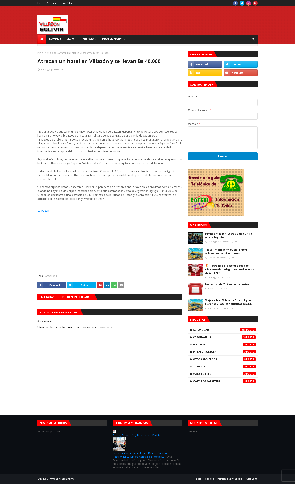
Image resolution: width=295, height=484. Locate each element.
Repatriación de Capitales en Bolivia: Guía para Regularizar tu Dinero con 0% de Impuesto (141, 454)
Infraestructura (224, 351)
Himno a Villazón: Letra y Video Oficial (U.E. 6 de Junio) (229, 235)
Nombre (192, 96)
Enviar (222, 156)
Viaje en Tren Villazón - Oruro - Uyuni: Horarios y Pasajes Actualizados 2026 (228, 302)
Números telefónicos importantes (227, 284)
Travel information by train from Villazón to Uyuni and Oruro (226, 251)
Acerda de (52, 3)
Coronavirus (224, 337)
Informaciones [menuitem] (112, 39)
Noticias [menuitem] (55, 39)
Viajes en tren (224, 373)
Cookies (209, 478)
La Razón (43, 210)
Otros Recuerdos (224, 359)
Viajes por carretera (224, 381)
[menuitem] (41, 39)
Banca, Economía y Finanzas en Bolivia (136, 435)
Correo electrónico (199, 110)
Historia (224, 344)
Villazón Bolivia (67, 478)
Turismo (224, 366)
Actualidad (50, 53)
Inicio (40, 3)
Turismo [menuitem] (88, 39)
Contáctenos (68, 3)
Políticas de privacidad (229, 478)
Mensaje (194, 123)
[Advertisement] (109, 103)
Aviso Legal (252, 478)
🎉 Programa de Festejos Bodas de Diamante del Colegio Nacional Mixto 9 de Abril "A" (229, 269)
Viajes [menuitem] (70, 39)
